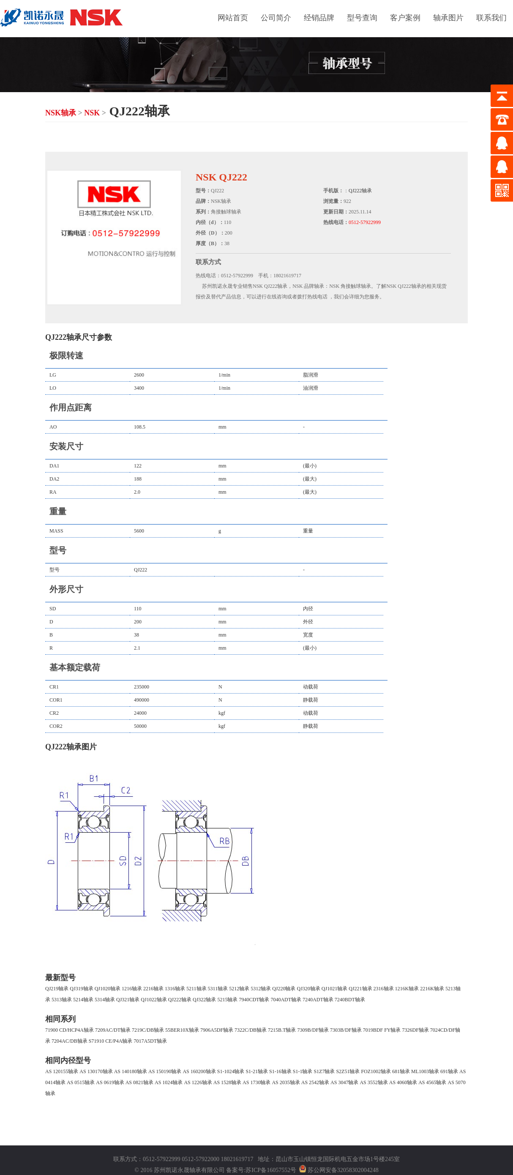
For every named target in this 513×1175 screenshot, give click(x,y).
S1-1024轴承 (231, 1071)
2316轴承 (384, 989)
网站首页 (233, 18)
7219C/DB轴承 (148, 1030)
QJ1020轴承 (107, 989)
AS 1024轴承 (169, 1082)
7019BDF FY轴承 (382, 1030)
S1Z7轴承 (324, 1071)
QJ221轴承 (360, 989)
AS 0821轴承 (139, 1082)
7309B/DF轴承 (313, 1030)
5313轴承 (62, 1000)
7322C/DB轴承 (251, 1030)
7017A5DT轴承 (150, 1041)
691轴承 (449, 1071)
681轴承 (401, 1071)
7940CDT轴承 (254, 1000)
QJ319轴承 (81, 989)
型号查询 (362, 18)
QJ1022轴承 (153, 1000)
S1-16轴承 (280, 1071)
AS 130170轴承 (95, 1071)
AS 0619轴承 (110, 1082)
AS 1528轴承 (227, 1082)
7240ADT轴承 (318, 1000)
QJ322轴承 (204, 1000)
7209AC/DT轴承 (113, 1030)
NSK (92, 113)
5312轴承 (261, 989)
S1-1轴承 (303, 1071)
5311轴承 (218, 989)
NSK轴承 (60, 113)
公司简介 (276, 18)
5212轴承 (239, 989)
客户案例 (405, 18)
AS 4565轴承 (432, 1082)
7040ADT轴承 (285, 1000)
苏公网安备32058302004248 (343, 1170)
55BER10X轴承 (182, 1030)
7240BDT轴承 (350, 1000)
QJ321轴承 (127, 1000)
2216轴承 (153, 989)
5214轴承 (83, 1000)
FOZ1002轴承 (376, 1071)
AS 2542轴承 (315, 1082)
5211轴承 (196, 989)
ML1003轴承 (425, 1071)
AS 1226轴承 (198, 1082)
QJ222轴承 (360, 191)
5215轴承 (227, 1000)
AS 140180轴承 (130, 1071)
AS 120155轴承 (61, 1071)
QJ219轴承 (56, 989)
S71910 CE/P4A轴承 (111, 1041)
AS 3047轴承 (344, 1082)
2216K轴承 (432, 989)
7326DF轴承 (415, 1030)
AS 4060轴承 (403, 1082)
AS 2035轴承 (286, 1082)
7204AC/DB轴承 (69, 1041)
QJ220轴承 (283, 989)
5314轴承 (105, 1000)
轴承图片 (448, 18)
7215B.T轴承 (282, 1030)
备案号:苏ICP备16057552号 (261, 1170)
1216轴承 (132, 989)
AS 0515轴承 (81, 1082)
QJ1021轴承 (334, 989)
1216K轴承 (407, 989)
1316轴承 (175, 989)
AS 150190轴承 (164, 1071)
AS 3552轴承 (373, 1082)
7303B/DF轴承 (346, 1030)
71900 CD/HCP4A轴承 (69, 1030)
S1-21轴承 (257, 1071)
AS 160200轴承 (199, 1071)
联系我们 (491, 18)
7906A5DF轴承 (216, 1030)
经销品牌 (319, 18)
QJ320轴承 (308, 989)
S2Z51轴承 (348, 1071)
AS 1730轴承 (256, 1082)
